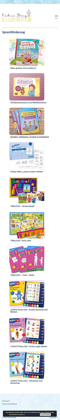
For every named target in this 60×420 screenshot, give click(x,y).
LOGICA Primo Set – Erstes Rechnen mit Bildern (29, 311)
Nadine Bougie (11, 417)
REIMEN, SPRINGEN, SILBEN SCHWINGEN (29, 137)
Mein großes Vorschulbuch (23, 68)
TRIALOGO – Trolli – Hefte (22, 275)
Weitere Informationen (31, 414)
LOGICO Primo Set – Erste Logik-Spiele (28, 346)
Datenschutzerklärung (9, 404)
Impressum (6, 401)
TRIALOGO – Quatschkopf (22, 206)
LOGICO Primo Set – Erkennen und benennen (26, 382)
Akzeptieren (45, 414)
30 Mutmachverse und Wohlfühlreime (28, 102)
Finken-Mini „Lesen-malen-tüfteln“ (26, 172)
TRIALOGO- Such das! (20, 240)
